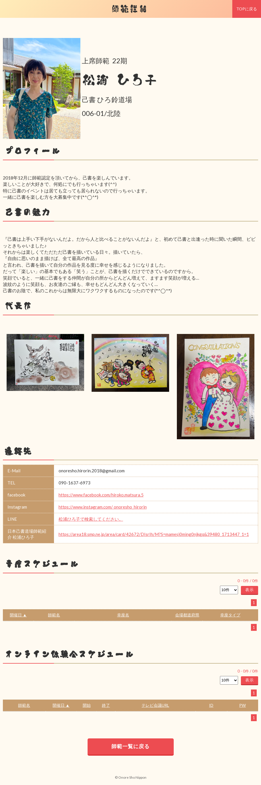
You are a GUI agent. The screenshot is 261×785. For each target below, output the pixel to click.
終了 (106, 705)
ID (211, 705)
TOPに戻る (246, 8)
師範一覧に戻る (130, 746)
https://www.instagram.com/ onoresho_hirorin (103, 506)
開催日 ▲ (18, 614)
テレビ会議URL (155, 705)
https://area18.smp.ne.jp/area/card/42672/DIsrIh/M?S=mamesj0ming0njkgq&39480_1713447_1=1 (154, 534)
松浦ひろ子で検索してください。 (91, 519)
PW (242, 705)
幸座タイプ (230, 614)
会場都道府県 (187, 614)
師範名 (54, 614)
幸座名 (123, 614)
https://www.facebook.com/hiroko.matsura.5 (101, 494)
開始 (87, 705)
